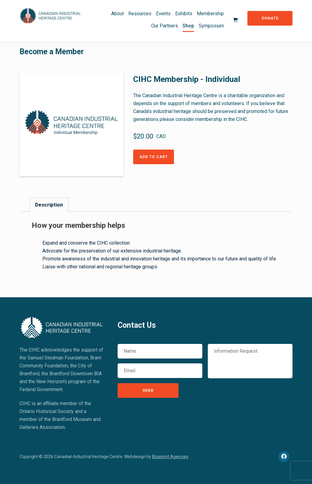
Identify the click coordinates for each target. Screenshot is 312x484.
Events (163, 13)
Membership (210, 13)
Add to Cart (154, 157)
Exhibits (183, 13)
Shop (188, 26)
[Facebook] (283, 456)
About (117, 13)
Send (148, 390)
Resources (139, 13)
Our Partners (164, 26)
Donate (270, 18)
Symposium (211, 26)
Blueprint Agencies (170, 456)
